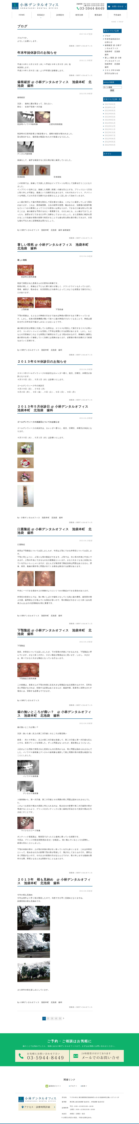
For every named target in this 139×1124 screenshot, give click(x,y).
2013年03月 (110, 117)
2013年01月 (110, 123)
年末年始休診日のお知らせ (37, 52)
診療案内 (60, 15)
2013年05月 (110, 110)
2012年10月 (110, 132)
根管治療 (79, 15)
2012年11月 (110, 129)
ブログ (22, 26)
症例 (83, 1080)
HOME (22, 15)
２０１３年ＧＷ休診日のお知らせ (42, 361)
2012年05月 (110, 142)
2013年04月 (110, 114)
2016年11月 (110, 107)
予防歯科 (117, 15)
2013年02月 (110, 120)
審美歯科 (98, 15)
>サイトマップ (20, 1121)
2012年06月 (110, 139)
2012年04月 (110, 145)
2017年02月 (110, 104)
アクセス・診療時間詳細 (37, 1101)
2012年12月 (110, 126)
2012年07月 (110, 135)
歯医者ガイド (54, 1080)
